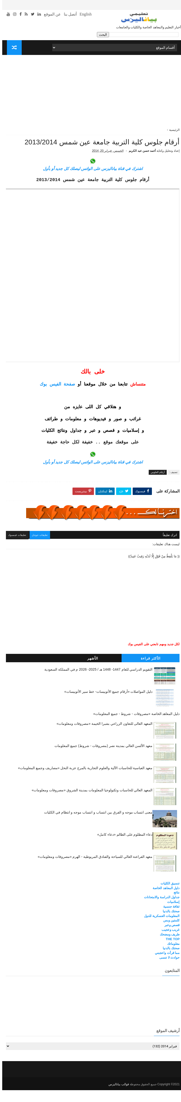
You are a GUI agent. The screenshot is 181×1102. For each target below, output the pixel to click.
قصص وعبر (170, 937)
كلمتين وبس (169, 933)
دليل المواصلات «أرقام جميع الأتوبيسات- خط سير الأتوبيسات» (106, 704)
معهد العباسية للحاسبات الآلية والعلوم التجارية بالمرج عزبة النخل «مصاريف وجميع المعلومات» (83, 780)
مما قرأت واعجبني (165, 965)
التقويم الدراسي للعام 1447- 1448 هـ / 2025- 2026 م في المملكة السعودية (96, 682)
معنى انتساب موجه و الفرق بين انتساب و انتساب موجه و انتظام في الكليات (96, 825)
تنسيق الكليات (168, 896)
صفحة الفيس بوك (55, 397)
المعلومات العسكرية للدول (159, 928)
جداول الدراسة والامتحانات (159, 910)
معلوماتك (171, 956)
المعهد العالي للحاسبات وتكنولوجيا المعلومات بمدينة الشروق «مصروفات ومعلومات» (90, 803)
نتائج (174, 905)
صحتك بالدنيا (169, 924)
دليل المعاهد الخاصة (163, 900)
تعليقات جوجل (39, 548)
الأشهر (90, 671)
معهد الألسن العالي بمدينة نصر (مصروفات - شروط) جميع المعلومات (101, 758)
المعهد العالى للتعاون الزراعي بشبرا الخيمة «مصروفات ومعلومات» (102, 736)
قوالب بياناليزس (116, 1096)
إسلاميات (171, 914)
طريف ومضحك (168, 947)
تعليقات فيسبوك (16, 548)
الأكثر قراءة (148, 671)
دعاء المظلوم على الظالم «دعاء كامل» (122, 847)
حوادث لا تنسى (167, 970)
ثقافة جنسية (169, 919)
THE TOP (170, 951)
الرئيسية (172, 130)
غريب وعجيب (168, 942)
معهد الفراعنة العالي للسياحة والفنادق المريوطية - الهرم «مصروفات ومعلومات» (93, 869)
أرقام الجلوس (155, 485)
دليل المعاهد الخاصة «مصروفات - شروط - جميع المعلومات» (134, 726)
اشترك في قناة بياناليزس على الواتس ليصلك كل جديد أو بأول (90, 182)
